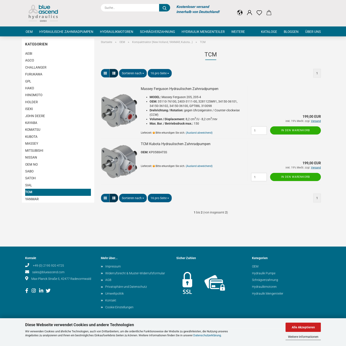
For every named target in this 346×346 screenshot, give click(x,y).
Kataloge (269, 32)
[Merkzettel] (259, 9)
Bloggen (291, 32)
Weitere (238, 32)
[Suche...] (164, 7)
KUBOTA (31, 137)
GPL (28, 81)
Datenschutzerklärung (207, 335)
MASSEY (31, 144)
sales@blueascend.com (48, 272)
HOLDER (31, 102)
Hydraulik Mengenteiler (203, 32)
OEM (29, 32)
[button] (240, 9)
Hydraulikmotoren (116, 32)
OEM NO (31, 164)
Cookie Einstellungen (119, 307)
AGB (108, 280)
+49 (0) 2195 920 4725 (48, 265)
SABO (29, 171)
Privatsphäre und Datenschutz (126, 286)
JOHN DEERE (35, 116)
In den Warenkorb (295, 130)
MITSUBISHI (34, 151)
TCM (28, 192)
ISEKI (29, 109)
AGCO (29, 60)
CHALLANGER (35, 67)
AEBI (28, 54)
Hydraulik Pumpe (263, 273)
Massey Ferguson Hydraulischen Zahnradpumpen (179, 89)
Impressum (113, 266)
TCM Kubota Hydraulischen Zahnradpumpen (176, 144)
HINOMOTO (33, 95)
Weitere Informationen (303, 337)
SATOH (30, 178)
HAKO (29, 88)
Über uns (313, 32)
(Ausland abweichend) (199, 132)
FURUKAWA (33, 74)
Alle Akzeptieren (303, 327)
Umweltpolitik (114, 293)
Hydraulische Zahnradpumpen (66, 32)
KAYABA (31, 123)
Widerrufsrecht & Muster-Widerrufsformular (135, 273)
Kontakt (110, 300)
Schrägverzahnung (157, 32)
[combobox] (133, 73)
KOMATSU (32, 130)
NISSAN (31, 157)
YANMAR (32, 199)
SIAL (28, 185)
